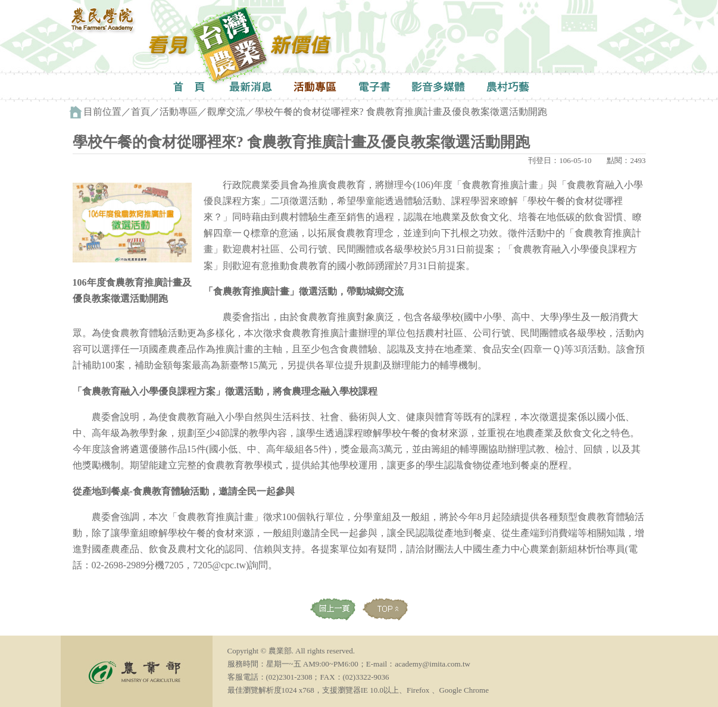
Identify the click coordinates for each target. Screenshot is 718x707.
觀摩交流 (226, 112)
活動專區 (179, 112)
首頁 (140, 112)
